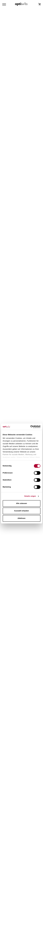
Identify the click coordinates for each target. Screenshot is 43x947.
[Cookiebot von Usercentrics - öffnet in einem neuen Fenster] (30, 426)
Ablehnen (21, 518)
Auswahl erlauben (21, 511)
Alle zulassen (21, 503)
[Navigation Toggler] (4, 4)
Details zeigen (30, 496)
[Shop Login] (39, 4)
